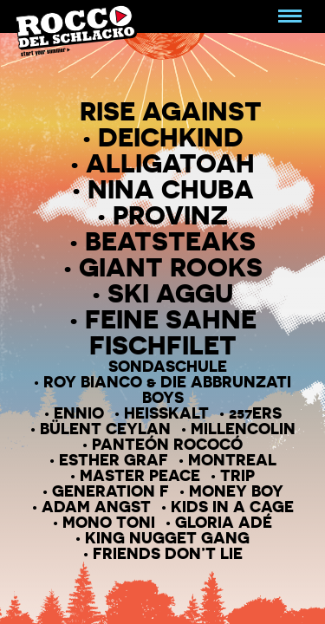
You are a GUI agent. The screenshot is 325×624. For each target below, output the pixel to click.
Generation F (110, 490)
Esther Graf (113, 459)
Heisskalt (166, 412)
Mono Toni (108, 521)
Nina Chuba (171, 189)
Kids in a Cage (232, 506)
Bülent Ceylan (105, 428)
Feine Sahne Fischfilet (171, 332)
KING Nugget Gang (167, 537)
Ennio (79, 412)
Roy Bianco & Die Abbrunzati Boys (167, 389)
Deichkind (171, 137)
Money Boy (236, 490)
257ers (255, 412)
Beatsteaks (170, 241)
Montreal (232, 459)
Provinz (170, 215)
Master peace (140, 474)
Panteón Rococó (167, 443)
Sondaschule (167, 365)
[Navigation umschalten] (289, 16)
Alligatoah (170, 163)
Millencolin (243, 428)
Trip (237, 474)
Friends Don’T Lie (168, 552)
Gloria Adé (223, 521)
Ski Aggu (170, 293)
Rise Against (171, 111)
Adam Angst (96, 506)
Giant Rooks (171, 267)
